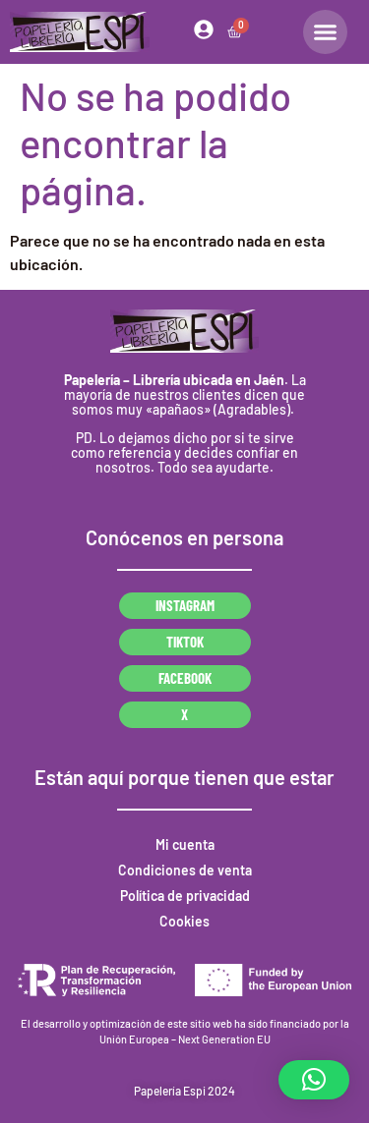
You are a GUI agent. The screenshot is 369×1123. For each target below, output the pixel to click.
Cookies (184, 921)
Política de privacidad (185, 895)
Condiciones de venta (185, 870)
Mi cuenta (185, 844)
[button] (313, 1079)
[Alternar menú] (325, 32)
